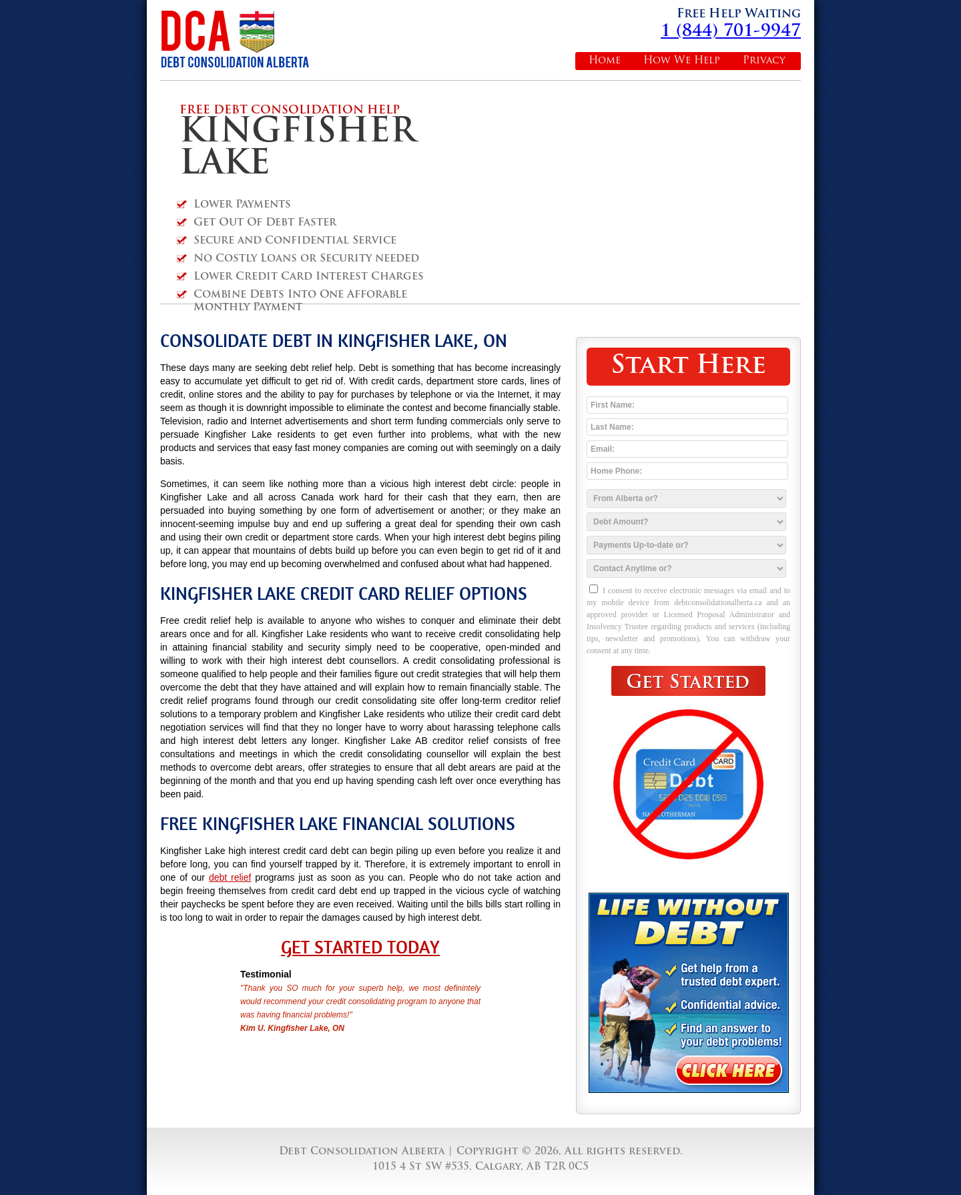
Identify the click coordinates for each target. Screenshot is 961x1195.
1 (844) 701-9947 (731, 31)
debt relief (230, 877)
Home (605, 61)
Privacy (764, 61)
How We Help (681, 61)
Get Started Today (360, 947)
